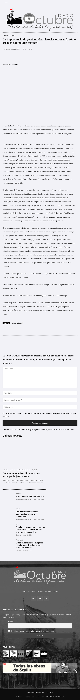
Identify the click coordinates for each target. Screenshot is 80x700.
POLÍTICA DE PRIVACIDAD (55, 697)
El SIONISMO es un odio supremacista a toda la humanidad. (27, 514)
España (13, 35)
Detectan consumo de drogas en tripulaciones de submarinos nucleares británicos (29, 545)
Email (10, 621)
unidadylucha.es (17, 323)
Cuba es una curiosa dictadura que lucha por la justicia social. (21, 475)
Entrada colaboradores (35, 692)
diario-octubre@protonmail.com (45, 591)
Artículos (5, 35)
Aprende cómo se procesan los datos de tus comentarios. (54, 430)
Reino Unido (20, 540)
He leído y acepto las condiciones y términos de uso (32, 631)
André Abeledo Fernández (18, 470)
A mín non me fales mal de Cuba (30, 496)
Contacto (49, 692)
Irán (17, 524)
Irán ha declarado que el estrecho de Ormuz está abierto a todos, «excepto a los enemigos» (30, 529)
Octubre (15, 64)
